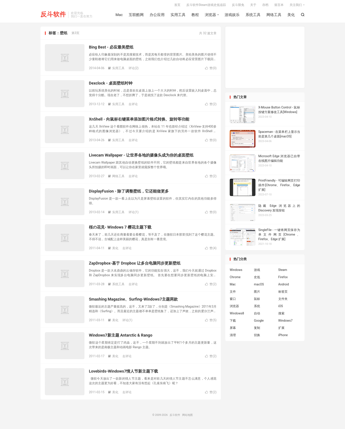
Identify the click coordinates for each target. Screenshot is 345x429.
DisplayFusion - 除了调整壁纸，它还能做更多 (129, 192)
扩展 (281, 329)
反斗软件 (53, 15)
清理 (233, 336)
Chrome (235, 278)
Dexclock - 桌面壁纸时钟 (110, 84)
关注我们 (296, 5)
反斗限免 (238, 5)
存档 (265, 5)
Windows (236, 271)
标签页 (283, 293)
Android (283, 286)
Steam (282, 271)
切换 (257, 336)
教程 (195, 15)
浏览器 (210, 15)
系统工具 (253, 15)
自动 (257, 315)
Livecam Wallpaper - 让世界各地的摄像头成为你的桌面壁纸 (141, 156)
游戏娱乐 (232, 15)
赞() (211, 69)
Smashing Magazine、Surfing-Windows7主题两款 (133, 300)
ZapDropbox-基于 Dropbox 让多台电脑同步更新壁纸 (134, 264)
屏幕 (233, 329)
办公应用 (157, 15)
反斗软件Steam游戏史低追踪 (206, 5)
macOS (259, 286)
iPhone (283, 336)
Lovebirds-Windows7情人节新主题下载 (123, 372)
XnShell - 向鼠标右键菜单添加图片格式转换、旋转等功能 (139, 120)
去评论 (133, 105)
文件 (233, 293)
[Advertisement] (265, 59)
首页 (177, 5)
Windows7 (285, 322)
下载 (233, 322)
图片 (257, 293)
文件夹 (283, 300)
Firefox (283, 278)
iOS (280, 307)
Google (259, 322)
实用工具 (178, 15)
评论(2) (133, 69)
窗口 (233, 300)
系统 (257, 307)
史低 (257, 278)
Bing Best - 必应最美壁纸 (111, 48)
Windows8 (237, 315)
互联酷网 (136, 15)
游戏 (257, 271)
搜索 (281, 315)
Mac (119, 15)
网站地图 (187, 416)
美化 (291, 15)
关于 (253, 5)
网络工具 (273, 15)
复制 (257, 329)
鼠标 (257, 300)
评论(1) (133, 213)
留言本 (279, 5)
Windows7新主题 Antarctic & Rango (120, 336)
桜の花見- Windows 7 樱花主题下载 (120, 228)
